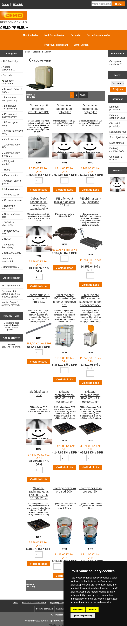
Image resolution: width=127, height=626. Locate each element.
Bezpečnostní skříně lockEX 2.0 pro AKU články (10, 294)
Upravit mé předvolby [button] (82, 615)
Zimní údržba (81, 45)
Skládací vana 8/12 (38, 393)
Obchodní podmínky (114, 124)
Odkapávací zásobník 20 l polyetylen (64, 109)
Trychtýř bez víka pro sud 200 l (64, 490)
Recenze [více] (11, 316)
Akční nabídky (30, 35)
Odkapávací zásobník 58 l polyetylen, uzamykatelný (39, 203)
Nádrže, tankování (55, 35)
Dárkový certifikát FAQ (116, 149)
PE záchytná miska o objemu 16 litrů (64, 202)
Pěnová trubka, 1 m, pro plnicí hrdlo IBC (38, 298)
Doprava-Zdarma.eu (44, 609)
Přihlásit (18, 4)
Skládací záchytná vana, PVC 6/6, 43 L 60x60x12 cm (90, 396)
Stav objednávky (118, 137)
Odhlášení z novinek (115, 158)
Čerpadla (76, 35)
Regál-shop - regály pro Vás (61, 603)
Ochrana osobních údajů (117, 116)
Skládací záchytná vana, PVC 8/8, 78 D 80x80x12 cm (39, 493)
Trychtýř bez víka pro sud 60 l (90, 490)
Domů (5, 4)
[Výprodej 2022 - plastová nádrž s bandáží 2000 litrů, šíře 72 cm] (117, 184)
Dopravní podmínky (114, 108)
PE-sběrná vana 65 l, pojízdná (90, 200)
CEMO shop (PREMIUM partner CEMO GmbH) (60, 621)
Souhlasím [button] (78, 609)
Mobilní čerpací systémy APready (10, 303)
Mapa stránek (116, 143)
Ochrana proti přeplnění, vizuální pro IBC (38, 109)
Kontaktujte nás (117, 131)
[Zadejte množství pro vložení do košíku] (39, 180)
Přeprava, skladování (56, 45)
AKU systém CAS (10, 285)
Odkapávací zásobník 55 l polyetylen (90, 109)
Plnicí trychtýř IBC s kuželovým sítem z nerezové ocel (64, 300)
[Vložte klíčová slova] (102, 3)
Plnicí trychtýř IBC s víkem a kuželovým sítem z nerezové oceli (90, 300)
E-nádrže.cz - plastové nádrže (34, 603)
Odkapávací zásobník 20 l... (117, 62)
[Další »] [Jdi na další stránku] (83, 95)
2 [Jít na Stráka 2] (76, 95)
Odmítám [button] (92, 609)
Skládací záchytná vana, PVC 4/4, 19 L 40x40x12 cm (65, 396)
